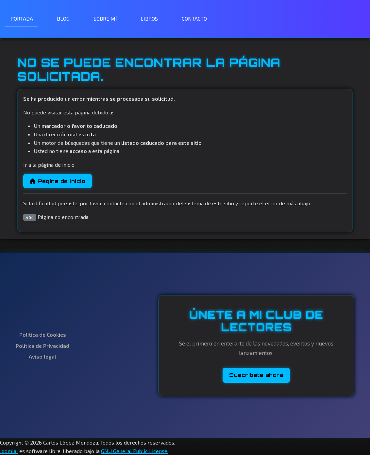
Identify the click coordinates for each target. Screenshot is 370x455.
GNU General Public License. (134, 451)
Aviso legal (42, 356)
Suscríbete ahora (256, 375)
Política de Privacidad (42, 346)
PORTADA (21, 18)
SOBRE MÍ (105, 18)
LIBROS (149, 18)
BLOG (63, 18)
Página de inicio (57, 181)
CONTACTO (194, 18)
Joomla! (9, 451)
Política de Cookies (42, 334)
